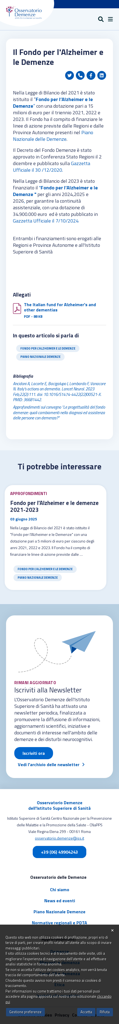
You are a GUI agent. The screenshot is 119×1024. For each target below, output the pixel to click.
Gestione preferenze (25, 1012)
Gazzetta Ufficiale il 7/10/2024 (47, 220)
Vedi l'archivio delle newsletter (48, 764)
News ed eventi (59, 900)
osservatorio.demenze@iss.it (59, 838)
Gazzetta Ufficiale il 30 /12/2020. (51, 167)
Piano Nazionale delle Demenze (53, 136)
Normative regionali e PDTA (59, 922)
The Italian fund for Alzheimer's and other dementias (60, 307)
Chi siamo (59, 889)
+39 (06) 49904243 (59, 852)
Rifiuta (105, 1012)
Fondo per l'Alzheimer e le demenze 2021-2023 (54, 506)
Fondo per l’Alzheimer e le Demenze (47, 348)
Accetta (86, 1012)
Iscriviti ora (34, 753)
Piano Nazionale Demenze (40, 356)
